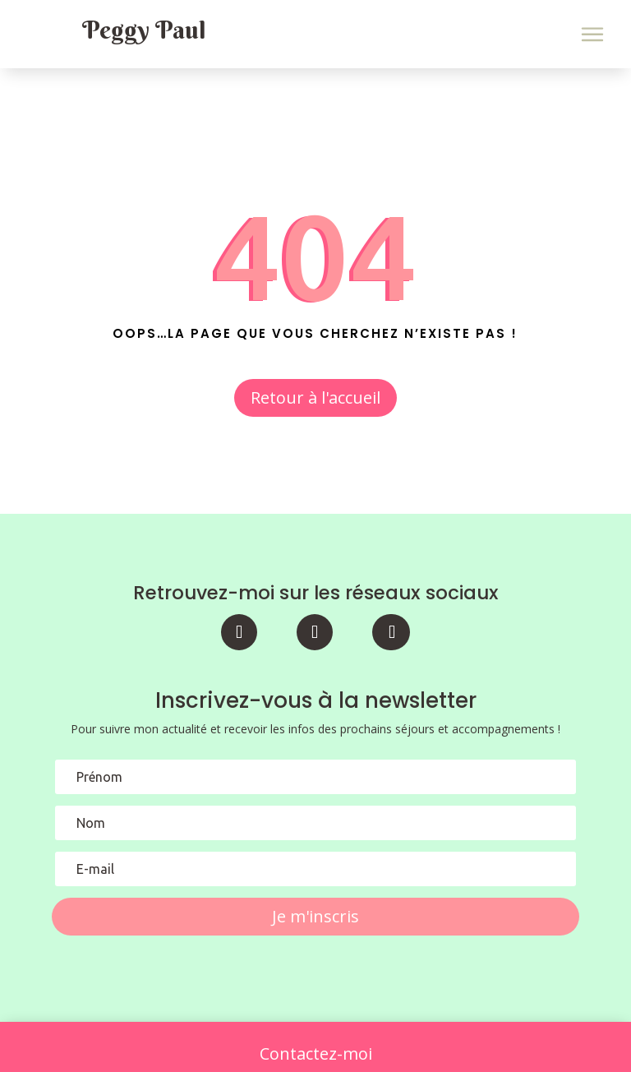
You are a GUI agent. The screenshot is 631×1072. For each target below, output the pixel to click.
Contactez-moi (316, 1053)
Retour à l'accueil (315, 397)
